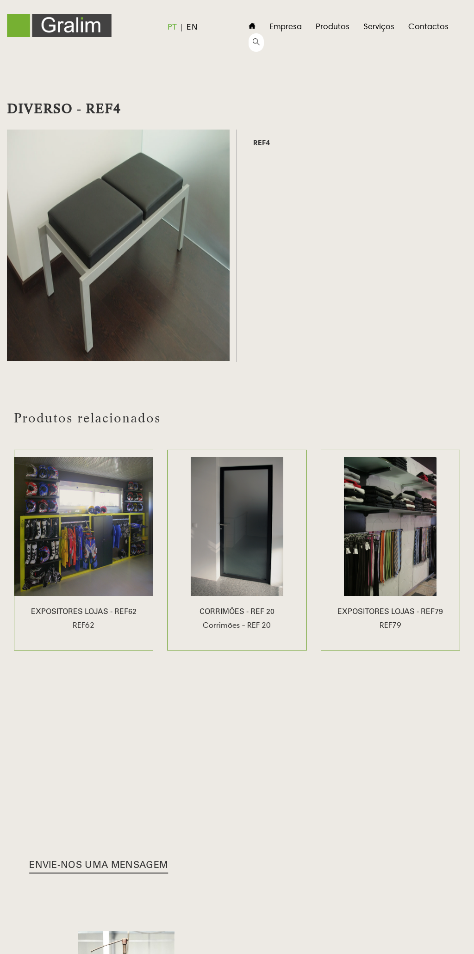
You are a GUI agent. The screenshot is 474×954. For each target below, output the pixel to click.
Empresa (285, 26)
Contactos (428, 26)
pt (172, 27)
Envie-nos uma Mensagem (98, 866)
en (192, 27)
